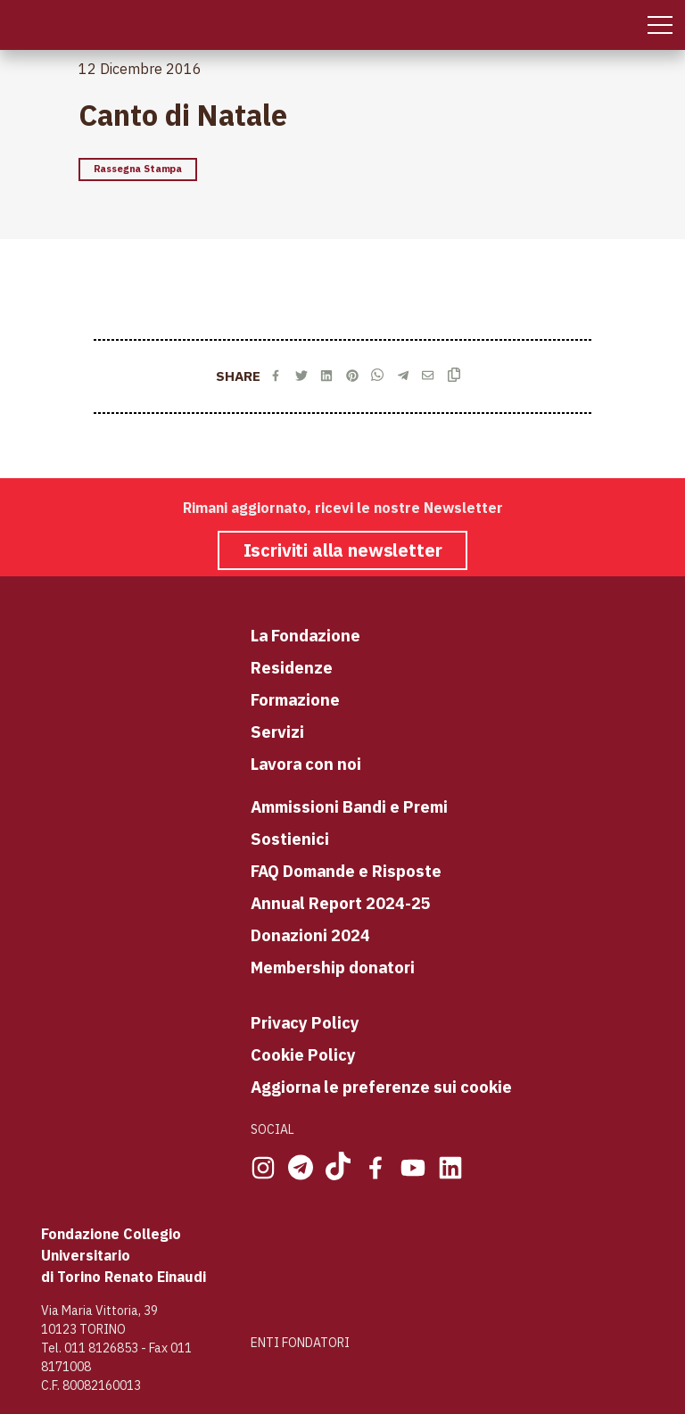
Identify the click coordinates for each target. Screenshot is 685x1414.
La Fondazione (305, 635)
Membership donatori (333, 967)
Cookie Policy (303, 1054)
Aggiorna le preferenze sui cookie (381, 1087)
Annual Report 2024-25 (341, 903)
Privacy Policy (305, 1022)
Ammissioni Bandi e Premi (349, 806)
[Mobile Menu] (660, 25)
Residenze (292, 667)
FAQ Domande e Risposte (346, 871)
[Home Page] (16, 25)
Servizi (277, 731)
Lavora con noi (306, 764)
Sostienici (290, 839)
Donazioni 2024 (310, 935)
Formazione (295, 699)
